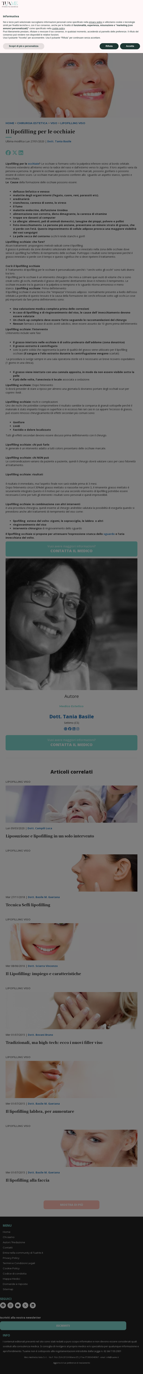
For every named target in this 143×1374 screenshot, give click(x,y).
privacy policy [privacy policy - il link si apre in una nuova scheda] (95, 1343)
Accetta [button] (130, 1367)
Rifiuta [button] (109, 1367)
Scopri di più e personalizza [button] (23, 1367)
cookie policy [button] (58, 1349)
